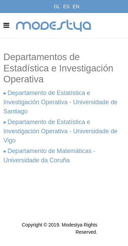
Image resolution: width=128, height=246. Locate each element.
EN (76, 6)
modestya (54, 25)
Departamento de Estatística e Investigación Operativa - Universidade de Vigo (60, 131)
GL (57, 6)
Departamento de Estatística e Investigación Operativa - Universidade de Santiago (60, 102)
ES (66, 6)
